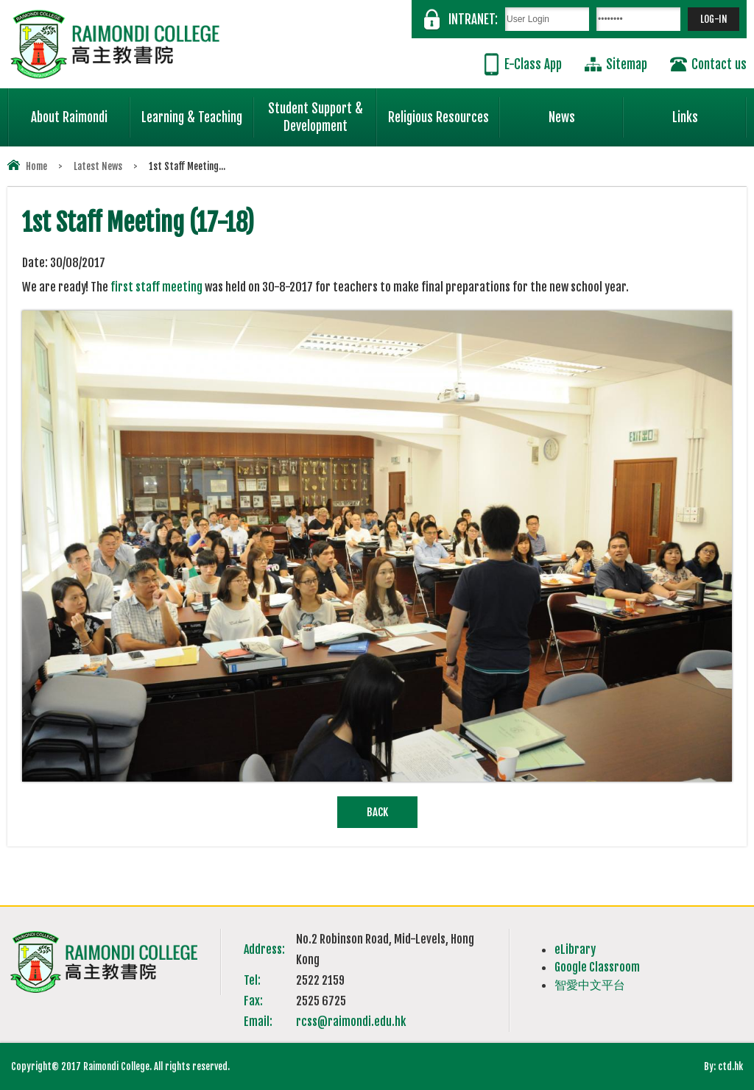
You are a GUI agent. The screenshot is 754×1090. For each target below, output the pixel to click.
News (586, 111)
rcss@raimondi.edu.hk (351, 1021)
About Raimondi (81, 111)
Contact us (719, 64)
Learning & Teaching (197, 111)
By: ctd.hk (723, 1066)
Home (36, 166)
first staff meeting (156, 287)
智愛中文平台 (589, 984)
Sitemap (626, 64)
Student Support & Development (322, 111)
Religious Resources (438, 117)
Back (377, 812)
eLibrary (575, 949)
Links (709, 111)
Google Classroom (597, 967)
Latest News (98, 166)
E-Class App (533, 64)
